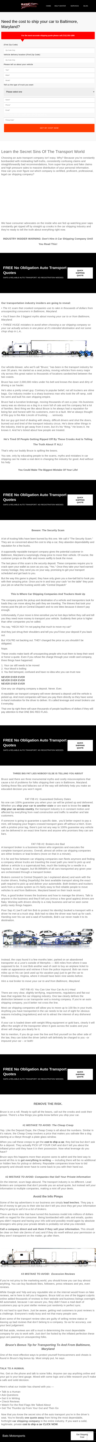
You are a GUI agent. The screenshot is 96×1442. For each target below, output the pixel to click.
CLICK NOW (50, 1423)
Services (75, 6)
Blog (86, 6)
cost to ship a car (54, 1141)
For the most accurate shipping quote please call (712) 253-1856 (48, 35)
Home (48, 6)
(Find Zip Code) (11, 45)
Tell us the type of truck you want (18, 85)
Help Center (60, 6)
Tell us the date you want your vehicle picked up (25, 115)
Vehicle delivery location (22, 55)
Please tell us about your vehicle (18, 64)
